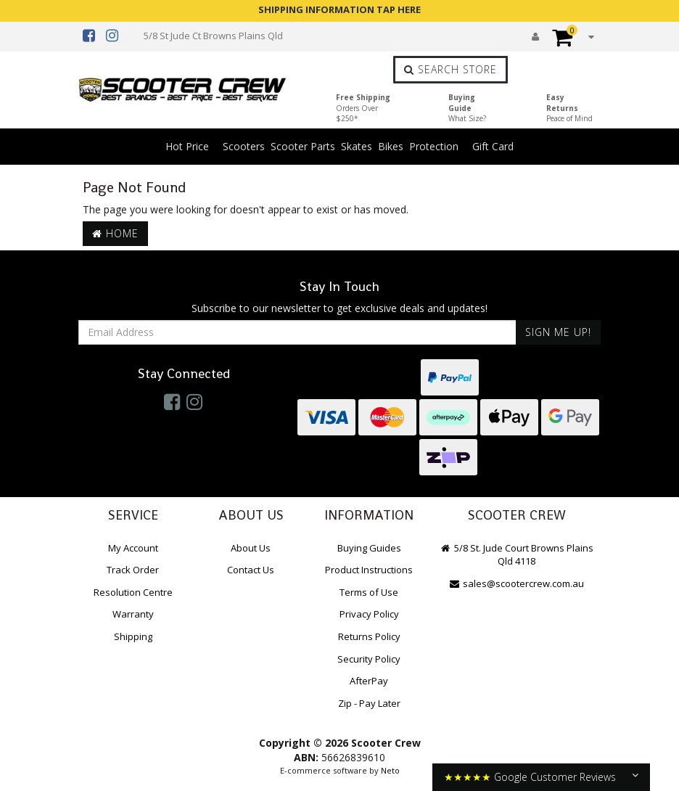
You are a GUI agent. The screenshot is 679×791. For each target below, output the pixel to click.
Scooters (244, 146)
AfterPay (369, 680)
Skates (356, 146)
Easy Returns (569, 107)
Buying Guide (467, 107)
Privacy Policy (369, 613)
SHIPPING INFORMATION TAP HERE (339, 9)
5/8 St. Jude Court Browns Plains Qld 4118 (516, 554)
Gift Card (493, 146)
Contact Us (250, 569)
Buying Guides (369, 547)
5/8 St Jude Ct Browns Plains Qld (213, 35)
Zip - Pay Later (369, 703)
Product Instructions (369, 569)
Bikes (390, 146)
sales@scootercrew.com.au (517, 583)
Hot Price (187, 146)
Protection (433, 146)
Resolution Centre (133, 592)
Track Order (133, 569)
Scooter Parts (303, 146)
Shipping (133, 636)
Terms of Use (369, 592)
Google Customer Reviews (555, 777)
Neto (390, 770)
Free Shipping (363, 107)
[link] (172, 401)
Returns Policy (369, 636)
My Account (133, 547)
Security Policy (368, 658)
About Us (251, 547)
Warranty (133, 613)
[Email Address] (297, 332)
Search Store (450, 69)
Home (115, 233)
